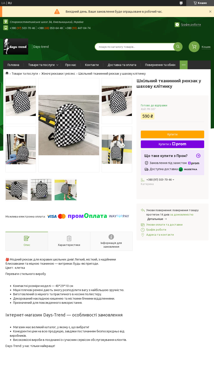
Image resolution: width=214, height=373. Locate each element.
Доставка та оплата (122, 64)
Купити (172, 134)
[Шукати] (178, 46)
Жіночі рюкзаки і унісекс (58, 73)
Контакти (92, 64)
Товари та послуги (41, 64)
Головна (13, 64)
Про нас (70, 64)
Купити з (172, 144)
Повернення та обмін (160, 64)
